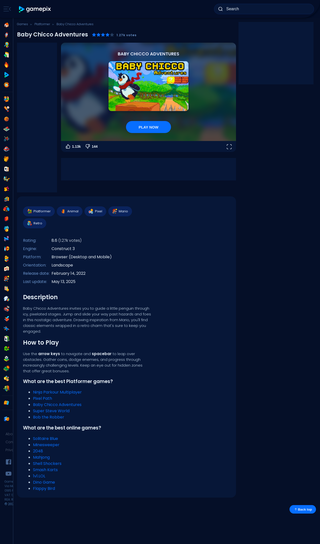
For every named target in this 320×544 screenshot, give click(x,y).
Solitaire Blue (45, 438)
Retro (34, 223)
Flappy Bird (44, 488)
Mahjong (41, 457)
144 (91, 146)
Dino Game (44, 482)
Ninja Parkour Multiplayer (57, 392)
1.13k (73, 146)
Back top (303, 509)
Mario (120, 211)
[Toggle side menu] (6, 9)
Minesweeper (46, 445)
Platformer (42, 24)
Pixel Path (42, 398)
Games (22, 24)
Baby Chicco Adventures (57, 405)
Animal (69, 211)
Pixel (95, 211)
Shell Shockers (47, 463)
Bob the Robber (48, 417)
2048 (38, 451)
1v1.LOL (39, 476)
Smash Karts (45, 470)
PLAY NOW (148, 127)
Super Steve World (51, 411)
